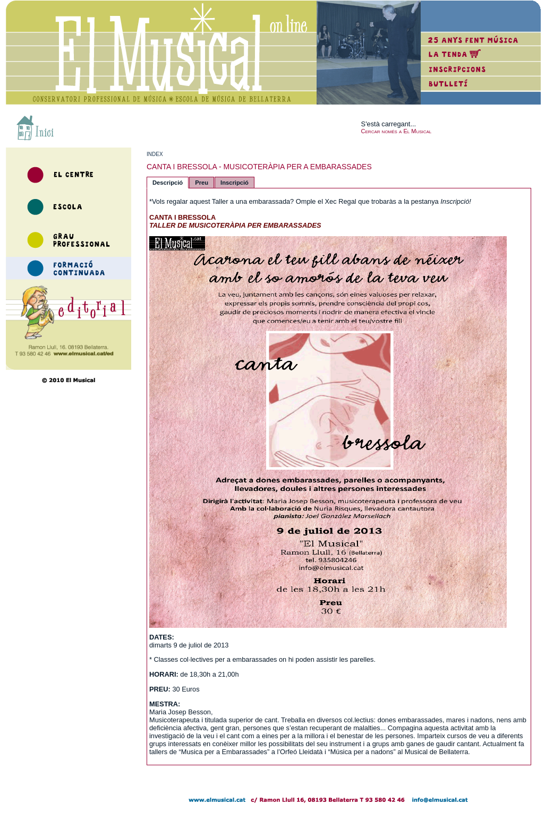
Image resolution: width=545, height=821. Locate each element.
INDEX (155, 154)
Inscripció (234, 182)
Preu (201, 182)
